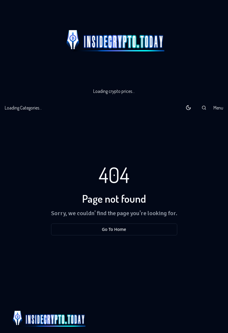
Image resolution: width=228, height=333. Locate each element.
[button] (204, 108)
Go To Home (114, 229)
